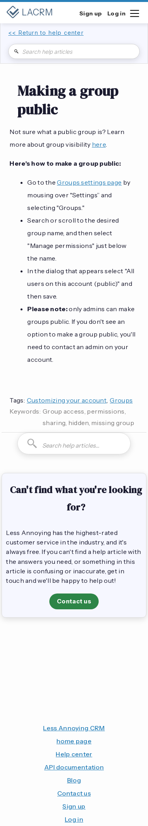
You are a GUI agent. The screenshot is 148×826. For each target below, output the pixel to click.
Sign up (73, 806)
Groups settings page (89, 182)
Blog (74, 780)
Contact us (74, 601)
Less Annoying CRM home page (74, 734)
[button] (134, 12)
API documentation (74, 767)
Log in (74, 819)
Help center (74, 754)
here (99, 144)
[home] (29, 12)
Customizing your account (67, 400)
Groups (121, 400)
